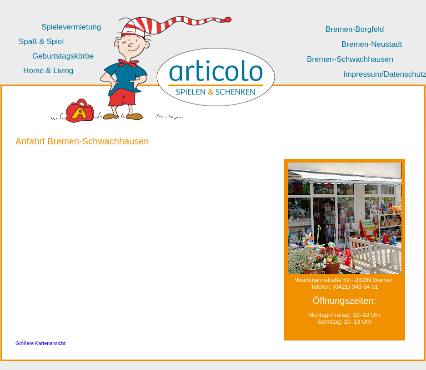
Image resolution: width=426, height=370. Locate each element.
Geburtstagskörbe (63, 56)
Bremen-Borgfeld (355, 29)
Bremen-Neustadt (371, 44)
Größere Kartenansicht (40, 343)
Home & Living (48, 70)
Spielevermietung (71, 27)
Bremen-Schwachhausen (350, 59)
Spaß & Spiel (41, 41)
